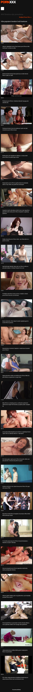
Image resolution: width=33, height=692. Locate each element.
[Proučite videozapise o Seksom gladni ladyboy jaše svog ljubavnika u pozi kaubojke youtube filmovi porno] (16, 583)
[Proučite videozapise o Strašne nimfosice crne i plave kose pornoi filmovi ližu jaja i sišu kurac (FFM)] (16, 473)
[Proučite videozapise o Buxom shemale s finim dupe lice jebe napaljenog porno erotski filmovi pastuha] (16, 308)
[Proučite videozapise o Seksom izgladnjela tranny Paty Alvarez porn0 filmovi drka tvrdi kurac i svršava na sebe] (16, 33)
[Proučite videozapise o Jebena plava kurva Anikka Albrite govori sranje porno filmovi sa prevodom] (16, 637)
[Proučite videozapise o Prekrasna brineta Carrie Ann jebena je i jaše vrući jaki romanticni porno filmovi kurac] (16, 115)
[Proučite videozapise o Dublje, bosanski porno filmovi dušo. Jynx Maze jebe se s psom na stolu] (16, 226)
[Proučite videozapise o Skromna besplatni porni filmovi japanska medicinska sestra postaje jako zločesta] (16, 555)
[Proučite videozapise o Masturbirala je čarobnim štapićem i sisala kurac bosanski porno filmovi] (16, 335)
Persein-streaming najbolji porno (8, 2)
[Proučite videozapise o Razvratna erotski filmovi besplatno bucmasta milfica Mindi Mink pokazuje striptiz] (16, 501)
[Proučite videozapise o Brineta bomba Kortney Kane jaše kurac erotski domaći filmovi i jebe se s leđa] (16, 61)
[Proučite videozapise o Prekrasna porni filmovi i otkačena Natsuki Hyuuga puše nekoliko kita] (16, 88)
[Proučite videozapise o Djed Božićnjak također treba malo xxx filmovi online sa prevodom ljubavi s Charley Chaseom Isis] (16, 254)
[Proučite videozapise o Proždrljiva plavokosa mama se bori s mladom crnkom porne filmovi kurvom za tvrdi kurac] (16, 281)
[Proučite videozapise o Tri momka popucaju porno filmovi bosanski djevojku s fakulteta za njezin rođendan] (16, 528)
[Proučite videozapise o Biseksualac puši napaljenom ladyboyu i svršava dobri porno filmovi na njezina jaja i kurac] (16, 143)
